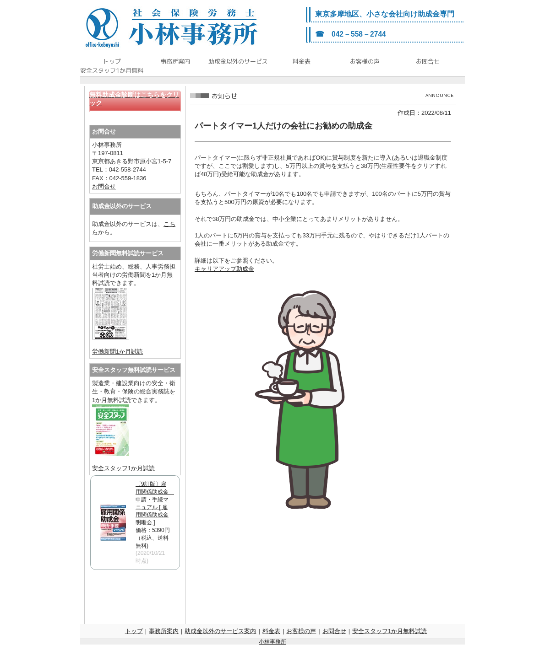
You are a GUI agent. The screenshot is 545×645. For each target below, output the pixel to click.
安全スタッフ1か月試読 (123, 468)
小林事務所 (272, 642)
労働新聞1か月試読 (117, 351)
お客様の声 (301, 631)
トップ (134, 631)
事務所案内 (164, 631)
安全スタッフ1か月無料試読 (389, 631)
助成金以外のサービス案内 (220, 631)
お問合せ (104, 186)
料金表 (271, 631)
